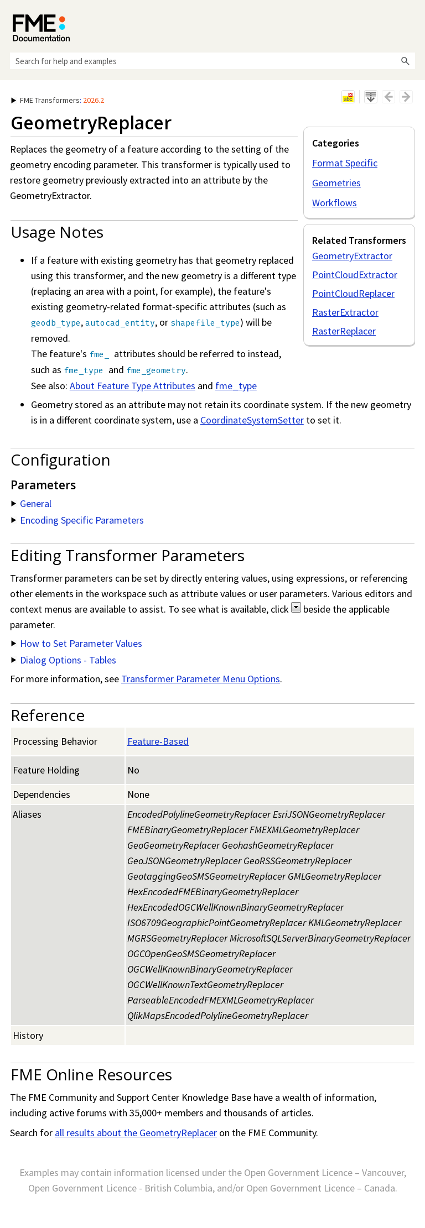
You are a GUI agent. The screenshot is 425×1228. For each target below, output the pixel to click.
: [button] (57, 100)
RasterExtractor (345, 312)
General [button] (31, 503)
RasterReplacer (344, 331)
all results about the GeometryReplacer (136, 1132)
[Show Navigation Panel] (409, 25)
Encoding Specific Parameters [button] (77, 520)
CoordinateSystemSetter (252, 420)
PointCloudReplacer (353, 293)
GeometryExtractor (352, 255)
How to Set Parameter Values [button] (76, 643)
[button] (405, 61)
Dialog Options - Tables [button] (63, 660)
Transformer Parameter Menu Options (200, 678)
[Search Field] (212, 61)
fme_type (236, 385)
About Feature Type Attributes (132, 385)
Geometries (336, 182)
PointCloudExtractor (354, 274)
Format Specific (344, 162)
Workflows (334, 202)
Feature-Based (158, 741)
